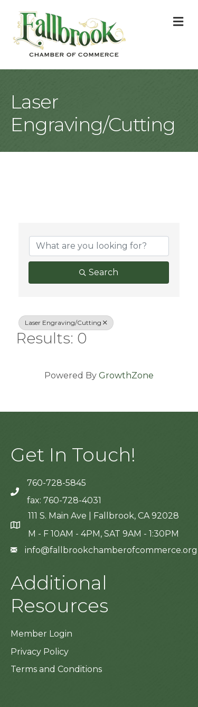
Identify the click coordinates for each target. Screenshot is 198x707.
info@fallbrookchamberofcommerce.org (111, 550)
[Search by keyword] (99, 246)
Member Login (41, 634)
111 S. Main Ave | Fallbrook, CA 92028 (103, 516)
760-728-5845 (56, 483)
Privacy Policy (40, 652)
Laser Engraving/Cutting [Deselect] (66, 323)
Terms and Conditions (56, 669)
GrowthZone (126, 375)
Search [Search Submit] (98, 272)
